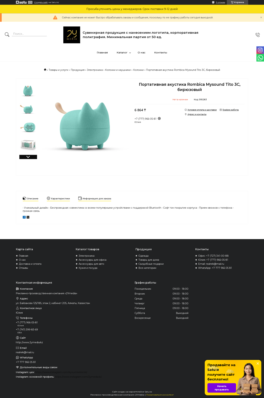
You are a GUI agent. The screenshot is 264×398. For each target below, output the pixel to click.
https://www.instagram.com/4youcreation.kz (61, 372)
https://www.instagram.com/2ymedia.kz (78, 376)
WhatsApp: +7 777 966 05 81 (215, 267)
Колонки (138, 69)
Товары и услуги (58, 69)
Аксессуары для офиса (92, 259)
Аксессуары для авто (91, 263)
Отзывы (23, 267)
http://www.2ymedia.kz (29, 342)
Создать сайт (41, 2)
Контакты (160, 52)
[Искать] (7, 35)
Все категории (147, 267)
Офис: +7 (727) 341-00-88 (213, 255)
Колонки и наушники (118, 69)
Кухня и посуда (88, 267)
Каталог (122, 52)
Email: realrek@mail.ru (211, 263)
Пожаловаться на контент (160, 394)
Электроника (95, 69)
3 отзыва (220, 2)
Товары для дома (148, 259)
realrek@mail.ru (25, 352)
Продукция (78, 69)
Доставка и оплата (30, 263)
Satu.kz (148, 391)
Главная (102, 52)
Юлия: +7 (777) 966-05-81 (213, 259)
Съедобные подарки (151, 263)
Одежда (143, 255)
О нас (141, 52)
